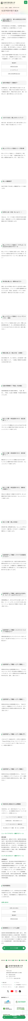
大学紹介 (6, 7)
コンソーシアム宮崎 (14, 948)
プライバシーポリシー (7, 987)
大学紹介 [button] (10, 1017)
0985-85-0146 (14, 66)
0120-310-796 (17, 978)
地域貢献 (10, 7)
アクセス (17, 982)
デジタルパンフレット (7, 984)
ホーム (3, 7)
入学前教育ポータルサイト (21, 984)
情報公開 (4, 982)
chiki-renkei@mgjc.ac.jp (14, 74)
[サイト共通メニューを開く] (25, 2)
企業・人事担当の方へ (20, 987)
